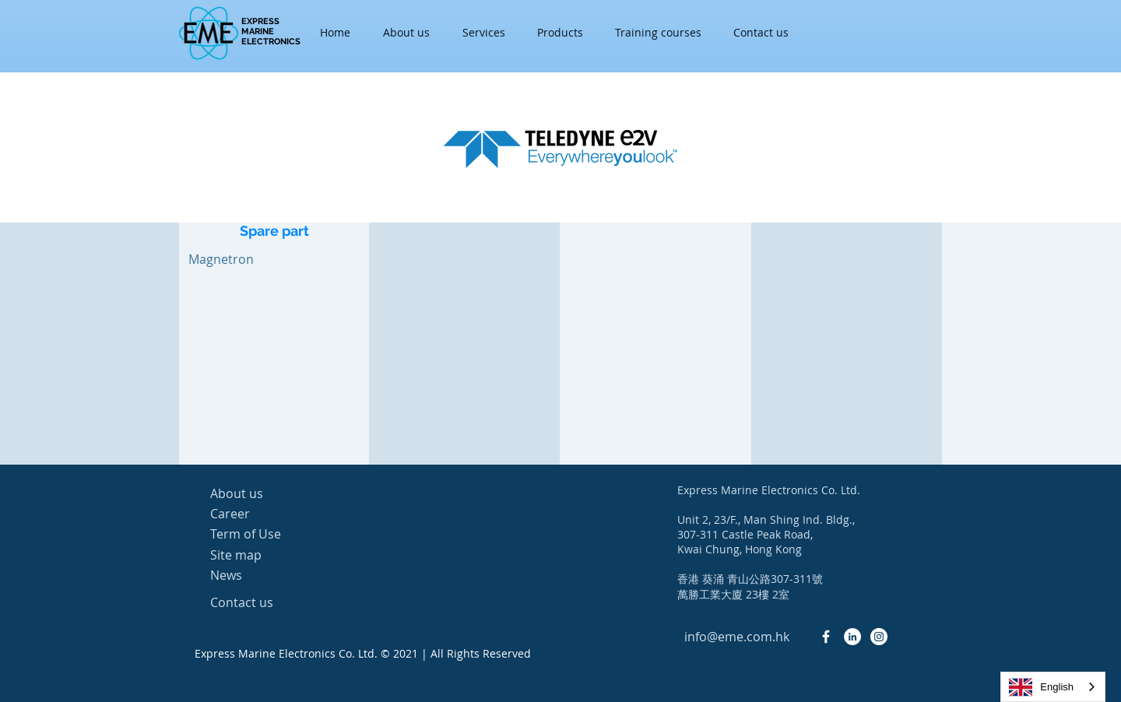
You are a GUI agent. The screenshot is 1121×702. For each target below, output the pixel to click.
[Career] (265, 513)
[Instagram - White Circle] (878, 636)
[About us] (265, 493)
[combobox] (1052, 687)
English (1041, 687)
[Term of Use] (265, 534)
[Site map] (265, 554)
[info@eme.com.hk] (736, 636)
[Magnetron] (221, 259)
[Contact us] (265, 602)
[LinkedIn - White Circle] (852, 636)
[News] (265, 575)
